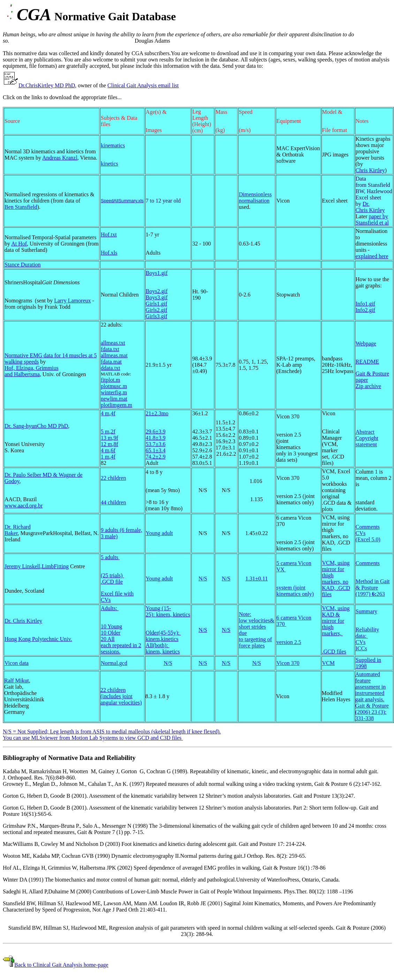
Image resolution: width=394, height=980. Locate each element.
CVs (360, 533)
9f (115, 438)
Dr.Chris (28, 85)
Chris (370, 170)
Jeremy (22, 566)
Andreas (59, 158)
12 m (106, 444)
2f (113, 431)
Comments (368, 527)
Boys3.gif (157, 297)
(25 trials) (112, 575)
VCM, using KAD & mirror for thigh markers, (336, 620)
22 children (113, 478)
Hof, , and (32, 371)
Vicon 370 (288, 663)
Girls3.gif (156, 316)
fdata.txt (110, 349)
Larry (72, 300)
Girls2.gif (156, 310)
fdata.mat (111, 362)
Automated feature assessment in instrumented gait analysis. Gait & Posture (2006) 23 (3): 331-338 (372, 696)
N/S (202, 579)
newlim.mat (114, 399)
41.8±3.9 (156, 438)
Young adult (159, 533)
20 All (108, 639)
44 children (113, 502)
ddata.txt (110, 368)
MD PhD (56, 85)
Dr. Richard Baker (18, 530)
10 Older (110, 633)
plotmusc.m (114, 386)
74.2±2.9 (156, 457)
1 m (105, 457)
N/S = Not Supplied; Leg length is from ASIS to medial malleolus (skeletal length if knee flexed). (112, 731)
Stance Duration (23, 265)
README (367, 362)
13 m (106, 438)
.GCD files (334, 651)
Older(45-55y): (163, 633)
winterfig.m (114, 392)
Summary (366, 611)
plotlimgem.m (116, 405)
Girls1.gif (156, 304)
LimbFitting (55, 566)
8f (115, 444)
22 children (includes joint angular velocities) (121, 696)
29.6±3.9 (156, 431)
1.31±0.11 (256, 579)
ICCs (361, 648)
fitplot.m (110, 380)
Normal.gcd (114, 663)
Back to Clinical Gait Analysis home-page (61, 965)
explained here (372, 256)
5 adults (110, 557)
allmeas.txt (113, 343)
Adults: (110, 608)
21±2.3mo (157, 413)
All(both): (157, 645)
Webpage (366, 343)
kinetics (109, 164)
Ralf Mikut (16, 680)
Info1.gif (365, 304)
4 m (105, 413)
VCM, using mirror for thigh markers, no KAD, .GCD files (336, 578)
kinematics (113, 145)
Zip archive (368, 386)
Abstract (365, 432)
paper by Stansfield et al (372, 219)
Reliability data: (367, 633)
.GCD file (112, 582)
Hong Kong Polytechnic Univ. (38, 639)
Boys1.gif (157, 273)
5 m (105, 431)
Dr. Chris (370, 207)
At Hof (19, 244)
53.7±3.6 (156, 444)
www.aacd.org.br (24, 506)
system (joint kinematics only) (295, 591)
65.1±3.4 (156, 450)
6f (113, 450)
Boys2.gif (157, 291)
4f (113, 413)
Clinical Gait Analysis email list (143, 85)
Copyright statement (367, 441)
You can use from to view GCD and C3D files (93, 738)
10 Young (111, 626)
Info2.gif (365, 310)
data (23, 663)
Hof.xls (109, 253)
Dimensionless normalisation (255, 197)
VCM (328, 663)
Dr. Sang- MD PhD (36, 426)
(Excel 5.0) (368, 539)
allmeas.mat (114, 355)
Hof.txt (109, 234)
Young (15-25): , (168, 611)
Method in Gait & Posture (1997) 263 (373, 587)
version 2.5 (288, 642)
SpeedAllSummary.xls (122, 200)
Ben (21, 207)
